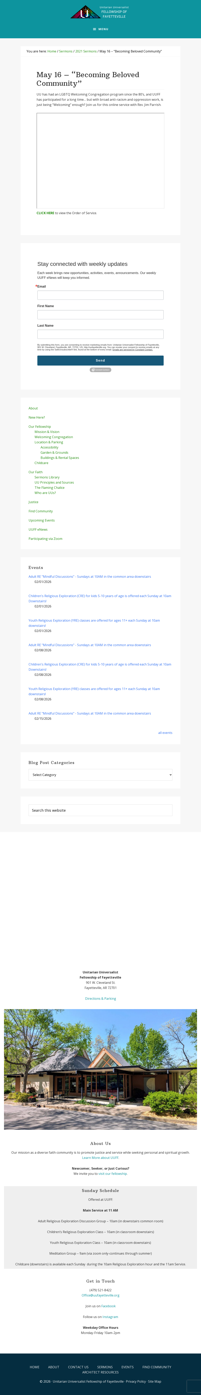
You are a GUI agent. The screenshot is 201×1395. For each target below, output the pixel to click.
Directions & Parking (100, 998)
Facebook (108, 1306)
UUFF (100, 12)
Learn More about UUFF (100, 1157)
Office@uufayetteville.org (100, 1295)
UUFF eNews (38, 529)
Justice (33, 502)
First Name (45, 306)
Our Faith (36, 472)
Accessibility (49, 447)
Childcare (41, 463)
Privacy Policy (136, 1381)
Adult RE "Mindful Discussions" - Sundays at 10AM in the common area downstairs (90, 576)
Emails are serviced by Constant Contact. (132, 349)
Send (100, 360)
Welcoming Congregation (54, 437)
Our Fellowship (40, 426)
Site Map (154, 1381)
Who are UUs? (45, 493)
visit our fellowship (113, 1173)
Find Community (41, 511)
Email (41, 286)
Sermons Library (47, 477)
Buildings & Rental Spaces (60, 457)
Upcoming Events (42, 520)
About (33, 408)
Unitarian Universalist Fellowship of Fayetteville (88, 1381)
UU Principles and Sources (54, 482)
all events (165, 733)
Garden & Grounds (54, 452)
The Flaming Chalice (50, 487)
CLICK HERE (45, 213)
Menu (103, 29)
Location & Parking (49, 442)
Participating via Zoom (45, 538)
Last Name (45, 325)
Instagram (110, 1317)
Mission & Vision (47, 432)
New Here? (37, 417)
